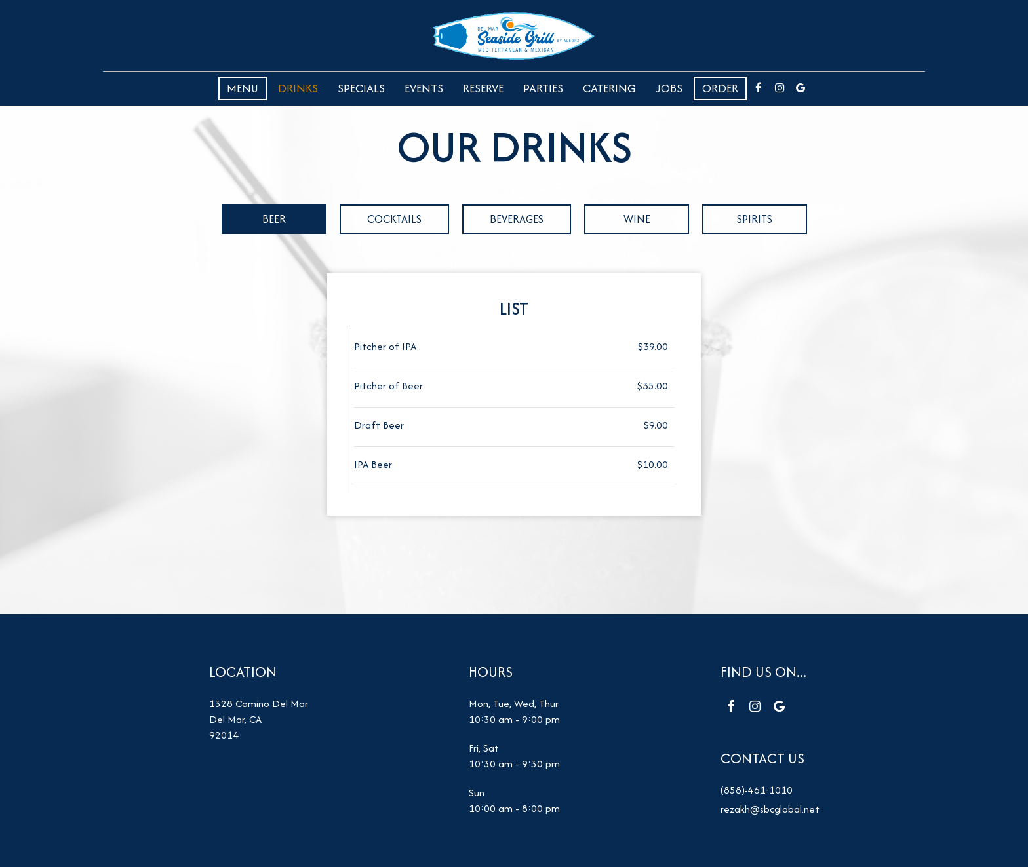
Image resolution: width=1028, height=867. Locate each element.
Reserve (483, 88)
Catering (609, 88)
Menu (242, 88)
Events (424, 88)
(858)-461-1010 (756, 790)
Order (720, 88)
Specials (361, 88)
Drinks (298, 88)
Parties (543, 88)
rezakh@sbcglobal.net (770, 809)
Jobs (669, 88)
